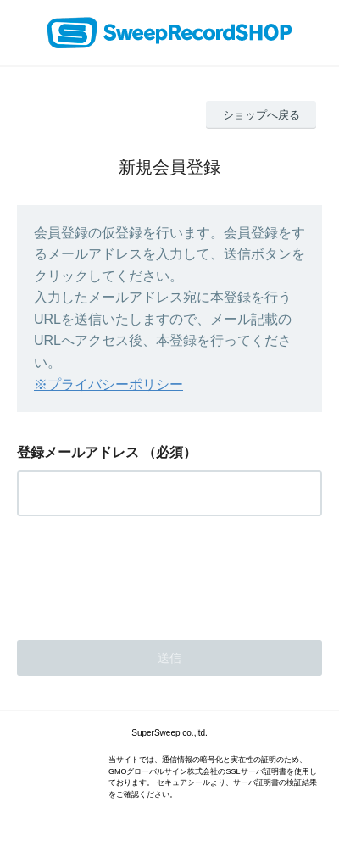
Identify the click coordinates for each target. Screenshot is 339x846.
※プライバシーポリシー (108, 384)
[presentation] (146, 573)
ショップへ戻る (261, 115)
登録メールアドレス (78, 452)
